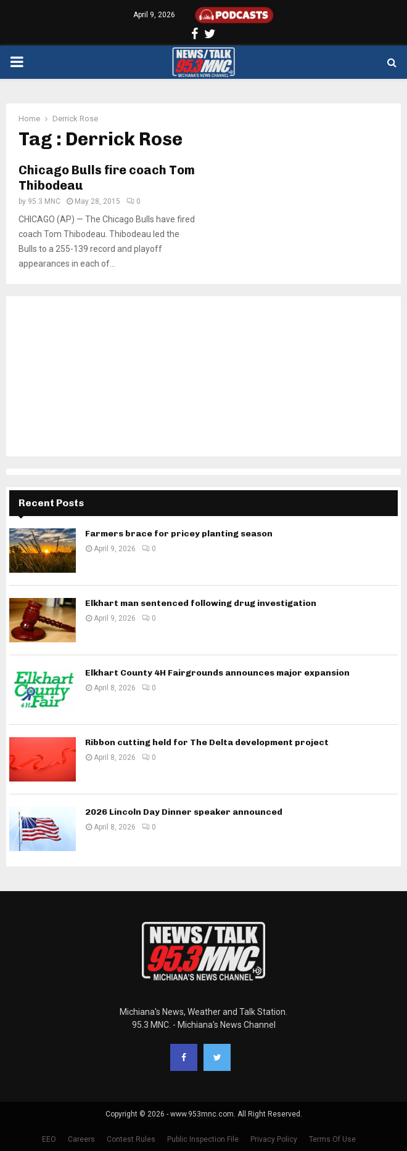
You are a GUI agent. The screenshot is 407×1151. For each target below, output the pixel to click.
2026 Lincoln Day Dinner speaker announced (183, 812)
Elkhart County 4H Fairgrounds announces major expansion (217, 673)
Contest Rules (131, 1139)
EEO (49, 1139)
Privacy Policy (273, 1139)
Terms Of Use (332, 1139)
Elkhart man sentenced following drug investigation (200, 603)
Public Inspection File (203, 1139)
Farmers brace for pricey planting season (179, 533)
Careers (81, 1139)
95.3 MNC (44, 201)
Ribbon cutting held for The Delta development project (207, 742)
